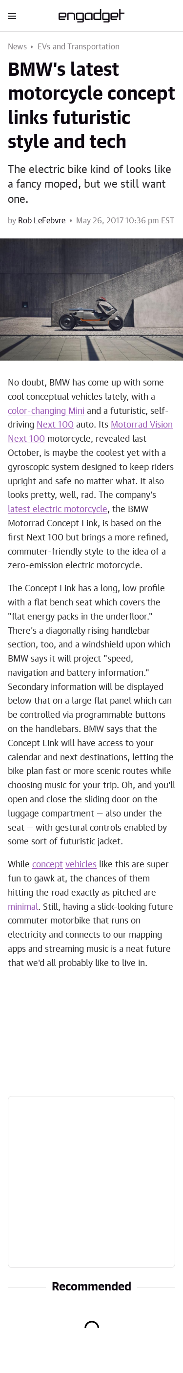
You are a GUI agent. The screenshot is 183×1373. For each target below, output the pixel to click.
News (17, 47)
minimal (23, 907)
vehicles (81, 864)
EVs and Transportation (79, 47)
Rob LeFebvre (41, 221)
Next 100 (55, 425)
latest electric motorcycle (57, 509)
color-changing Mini (46, 411)
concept (47, 864)
